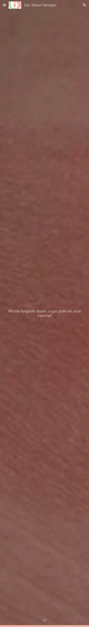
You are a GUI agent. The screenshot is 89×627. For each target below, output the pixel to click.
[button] (4, 5)
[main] (44, 313)
